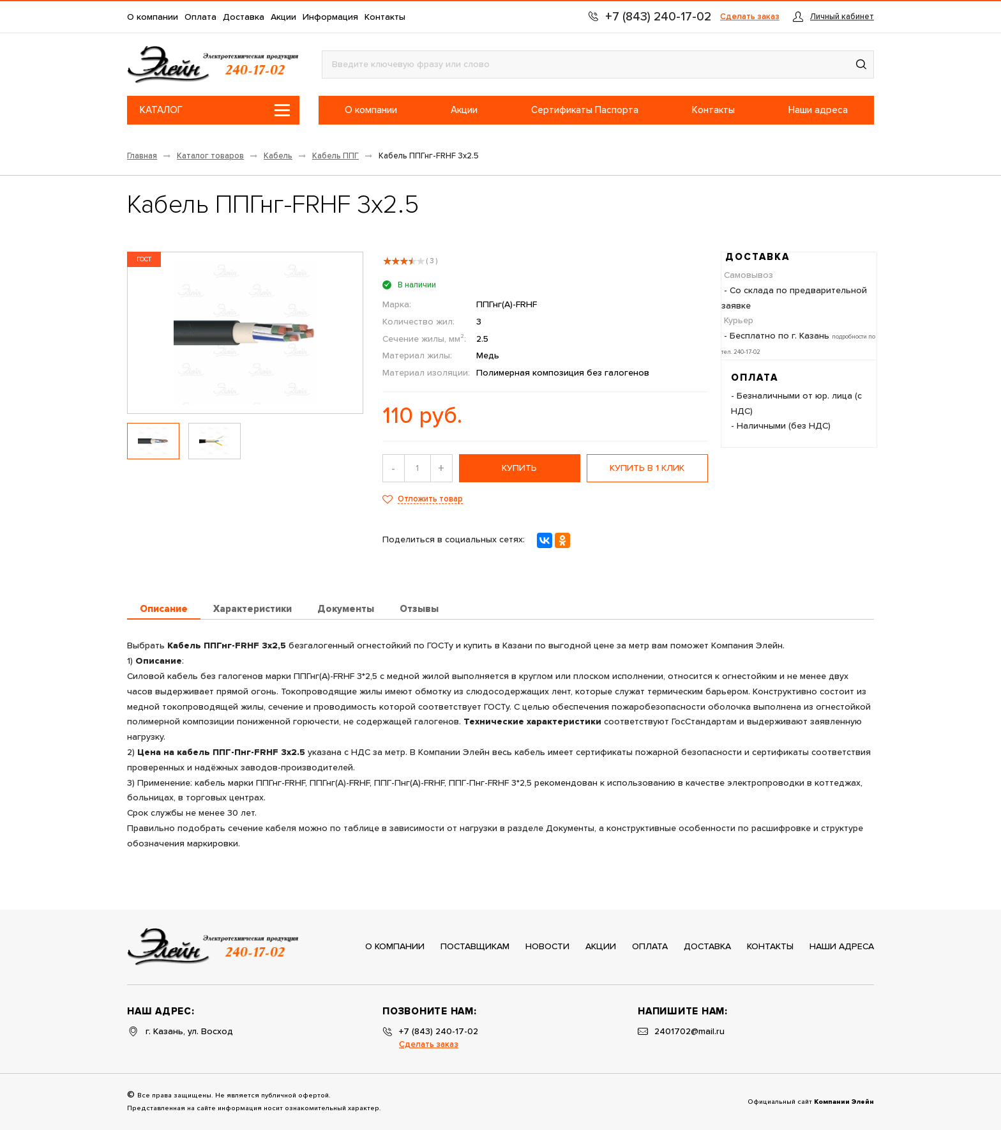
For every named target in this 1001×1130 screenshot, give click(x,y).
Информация (330, 17)
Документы (345, 609)
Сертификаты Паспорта (584, 110)
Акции (283, 17)
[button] (861, 64)
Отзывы (419, 609)
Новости (547, 946)
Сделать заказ (749, 17)
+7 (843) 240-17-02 (438, 1031)
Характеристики (252, 609)
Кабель (278, 156)
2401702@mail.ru (689, 1031)
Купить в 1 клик (647, 468)
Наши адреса (818, 110)
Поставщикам (474, 946)
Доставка (243, 17)
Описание (164, 609)
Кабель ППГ (335, 156)
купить (519, 468)
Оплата (200, 17)
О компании (152, 17)
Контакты (385, 17)
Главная (142, 156)
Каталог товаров (210, 156)
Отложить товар (430, 499)
